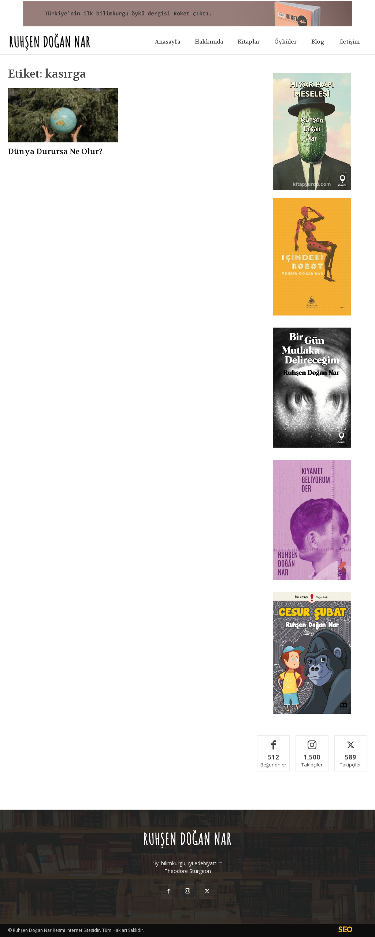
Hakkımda (209, 41)
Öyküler (285, 41)
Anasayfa (167, 41)
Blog (317, 41)
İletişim (349, 41)
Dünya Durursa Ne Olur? (55, 152)
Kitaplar (249, 41)
